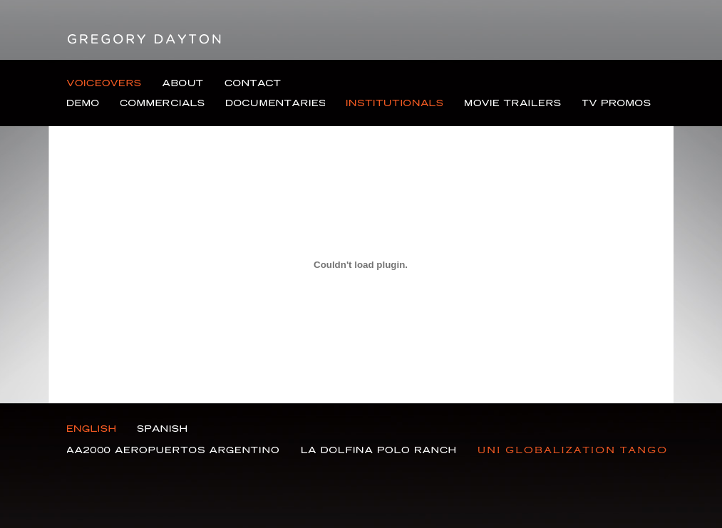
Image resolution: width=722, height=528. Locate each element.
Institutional (394, 103)
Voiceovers (104, 83)
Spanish (162, 429)
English (91, 429)
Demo (83, 103)
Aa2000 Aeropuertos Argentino (173, 450)
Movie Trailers (513, 103)
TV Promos (616, 103)
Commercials (162, 103)
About (183, 83)
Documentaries (275, 103)
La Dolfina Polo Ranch (378, 450)
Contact (253, 83)
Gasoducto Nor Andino (573, 450)
